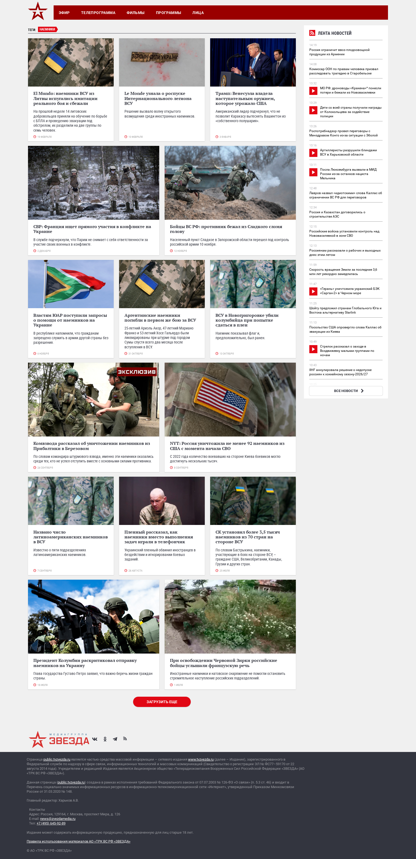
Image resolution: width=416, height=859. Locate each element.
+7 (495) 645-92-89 (51, 823)
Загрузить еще (162, 702)
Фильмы (136, 13)
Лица (198, 13)
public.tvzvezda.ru (56, 759)
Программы (168, 13)
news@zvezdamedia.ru (57, 819)
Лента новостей (330, 34)
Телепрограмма (98, 13)
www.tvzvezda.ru (201, 759)
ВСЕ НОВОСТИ (349, 391)
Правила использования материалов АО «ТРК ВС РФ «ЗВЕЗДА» (78, 841)
